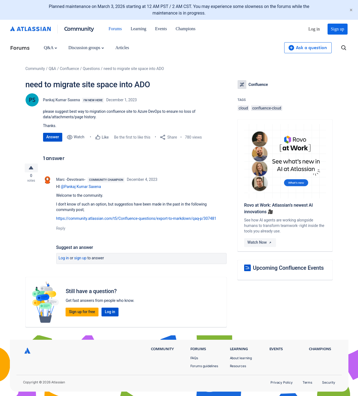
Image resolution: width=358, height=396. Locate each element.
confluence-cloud (266, 108)
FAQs (194, 358)
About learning (241, 358)
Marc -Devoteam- (71, 181)
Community (79, 28)
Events (161, 28)
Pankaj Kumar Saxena (61, 100)
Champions (185, 28)
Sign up (337, 29)
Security (328, 382)
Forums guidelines (204, 366)
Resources (238, 366)
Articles (122, 47)
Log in (314, 29)
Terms (307, 382)
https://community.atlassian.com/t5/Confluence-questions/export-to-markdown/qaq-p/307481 (136, 220)
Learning (138, 28)
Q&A (50, 47)
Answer (52, 137)
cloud (243, 108)
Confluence (69, 68)
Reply (61, 230)
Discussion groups (86, 47)
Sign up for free (82, 313)
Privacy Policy (281, 382)
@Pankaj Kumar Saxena (81, 188)
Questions (91, 68)
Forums (115, 28)
